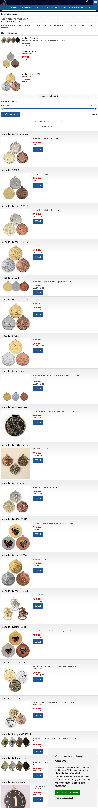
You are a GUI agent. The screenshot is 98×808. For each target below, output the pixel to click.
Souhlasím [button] (61, 793)
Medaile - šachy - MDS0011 (33, 38)
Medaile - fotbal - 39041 (14, 483)
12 (52, 121)
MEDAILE (9, 22)
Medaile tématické (19, 22)
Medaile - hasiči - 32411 (14, 626)
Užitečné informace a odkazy (79, 7)
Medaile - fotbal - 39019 (32, 74)
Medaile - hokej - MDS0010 (16, 758)
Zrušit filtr (93, 115)
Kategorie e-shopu (9, 14)
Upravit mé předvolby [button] (65, 798)
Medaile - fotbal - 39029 (14, 299)
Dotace (37, 7)
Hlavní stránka (13, 7)
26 (55, 121)
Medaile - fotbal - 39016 (14, 206)
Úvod (3, 22)
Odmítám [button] (74, 793)
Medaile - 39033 (10, 335)
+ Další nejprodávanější (49, 96)
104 (62, 121)
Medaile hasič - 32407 (13, 698)
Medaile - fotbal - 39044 (14, 590)
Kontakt (45, 7)
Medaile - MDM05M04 (13, 782)
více (57, 138)
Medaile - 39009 (29, 51)
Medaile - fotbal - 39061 (14, 555)
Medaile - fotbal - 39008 (14, 134)
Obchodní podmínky (58, 7)
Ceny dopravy (26, 7)
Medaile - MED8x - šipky (14, 445)
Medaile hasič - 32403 (13, 662)
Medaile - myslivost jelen (15, 407)
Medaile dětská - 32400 (14, 371)
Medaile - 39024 (10, 277)
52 (58, 121)
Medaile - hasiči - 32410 (14, 519)
